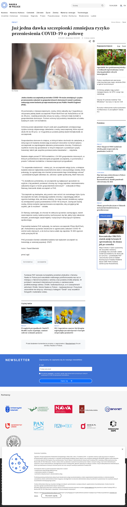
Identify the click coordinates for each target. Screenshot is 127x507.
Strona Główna (115, 22)
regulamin (50, 373)
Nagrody (34, 16)
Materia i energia (68, 13)
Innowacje (24, 16)
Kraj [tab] (118, 46)
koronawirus (28, 262)
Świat (15, 22)
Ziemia (55, 13)
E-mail (41, 365)
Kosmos (4, 13)
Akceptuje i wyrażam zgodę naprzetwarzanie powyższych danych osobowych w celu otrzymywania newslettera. (64, 374)
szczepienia (42, 262)
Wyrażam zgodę (51, 496)
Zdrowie (40, 13)
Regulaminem (70, 343)
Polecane (106, 216)
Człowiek (30, 13)
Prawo (42, 16)
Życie (48, 13)
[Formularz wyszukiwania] (88, 5)
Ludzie (93, 16)
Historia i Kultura (17, 13)
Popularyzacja (53, 16)
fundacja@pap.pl (89, 487)
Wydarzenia (84, 16)
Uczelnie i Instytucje (9, 16)
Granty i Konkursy (69, 16)
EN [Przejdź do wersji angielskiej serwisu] (125, 6)
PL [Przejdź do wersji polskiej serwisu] (121, 5)
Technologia (83, 13)
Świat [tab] (124, 46)
